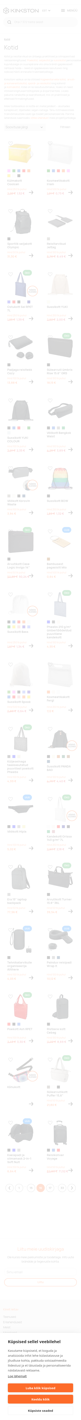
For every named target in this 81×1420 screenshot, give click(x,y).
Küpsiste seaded (40, 1410)
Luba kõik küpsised (40, 1388)
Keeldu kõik (40, 1399)
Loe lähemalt (17, 1376)
